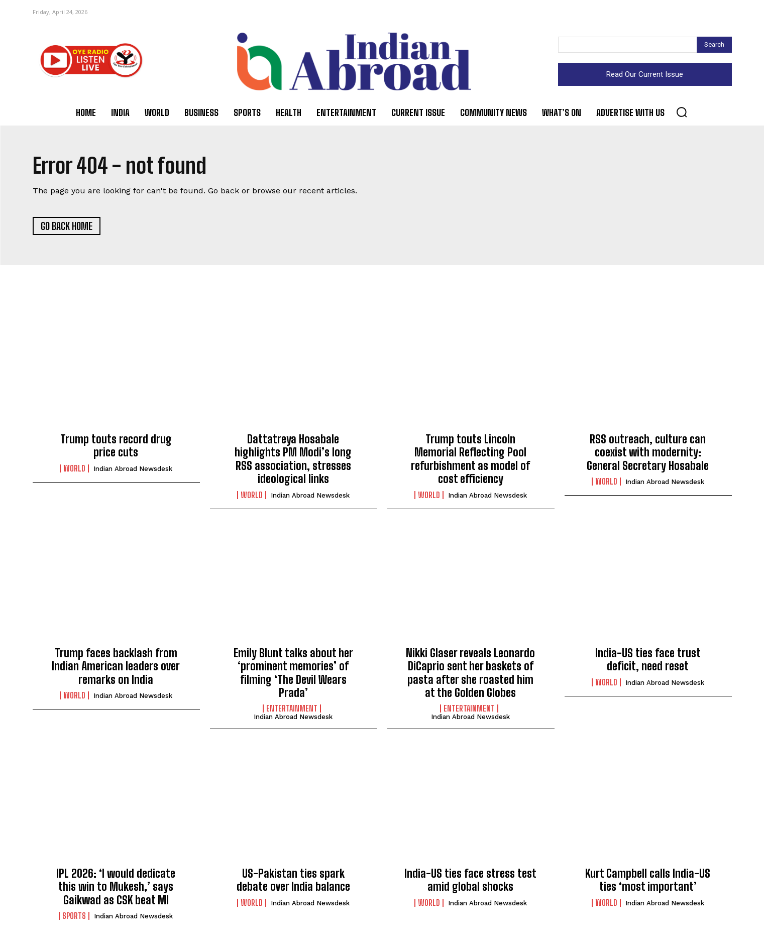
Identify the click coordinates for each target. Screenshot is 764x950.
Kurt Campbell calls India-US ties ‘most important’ (647, 880)
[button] (682, 112)
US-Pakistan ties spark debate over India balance (293, 880)
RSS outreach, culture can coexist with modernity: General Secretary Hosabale (648, 452)
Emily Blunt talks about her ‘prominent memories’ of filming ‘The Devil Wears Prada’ (293, 672)
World (74, 468)
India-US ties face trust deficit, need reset (648, 659)
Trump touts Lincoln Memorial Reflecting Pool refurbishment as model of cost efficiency (470, 459)
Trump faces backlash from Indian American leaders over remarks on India (116, 666)
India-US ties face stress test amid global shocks (470, 880)
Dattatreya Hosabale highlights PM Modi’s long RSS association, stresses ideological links (293, 459)
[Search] (714, 45)
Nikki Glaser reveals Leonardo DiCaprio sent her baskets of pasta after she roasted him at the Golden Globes (470, 672)
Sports (74, 916)
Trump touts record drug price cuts (116, 445)
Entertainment (291, 709)
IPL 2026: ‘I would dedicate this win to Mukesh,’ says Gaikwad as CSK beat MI (115, 887)
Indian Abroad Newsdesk (132, 468)
